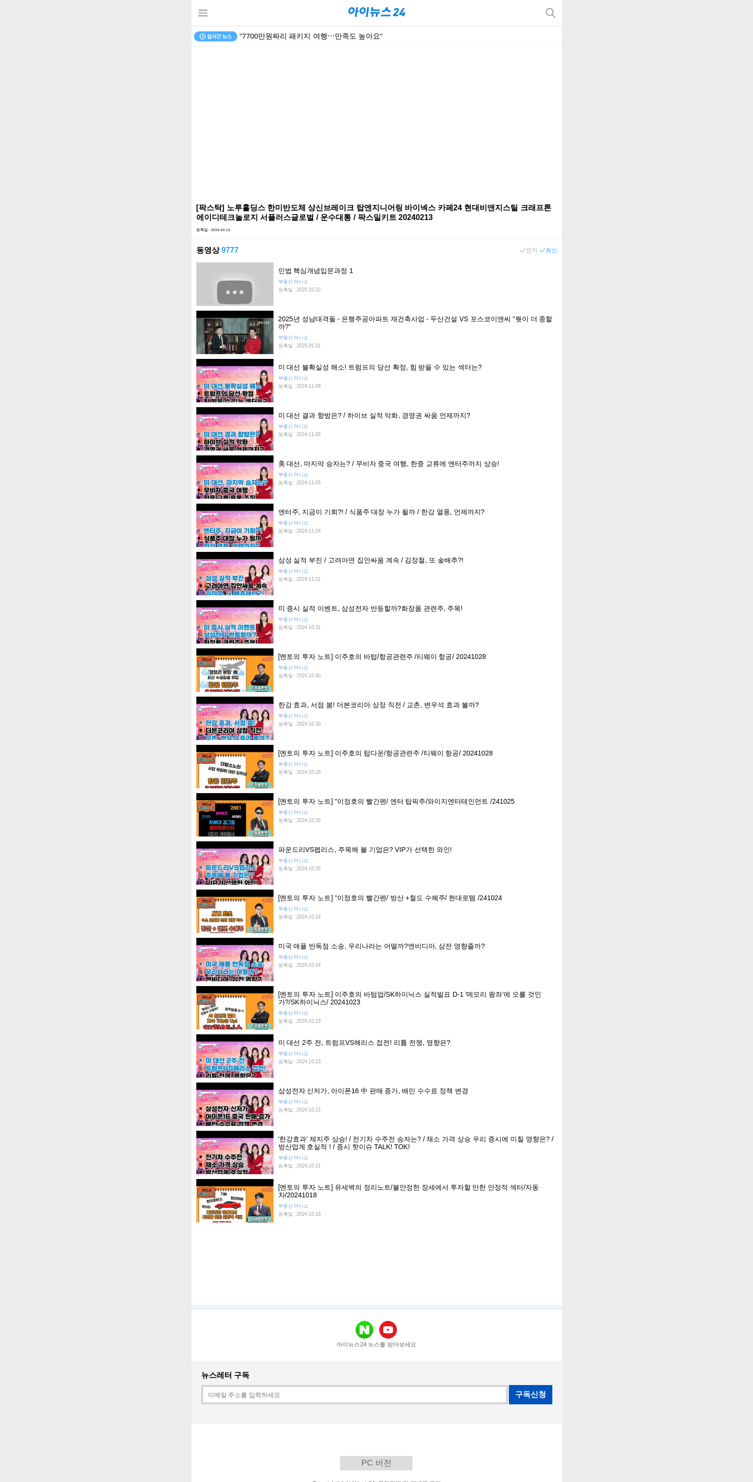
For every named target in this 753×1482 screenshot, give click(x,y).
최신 (551, 250)
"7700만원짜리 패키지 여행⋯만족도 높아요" (311, 36)
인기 (531, 250)
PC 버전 (376, 1463)
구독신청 (530, 1394)
